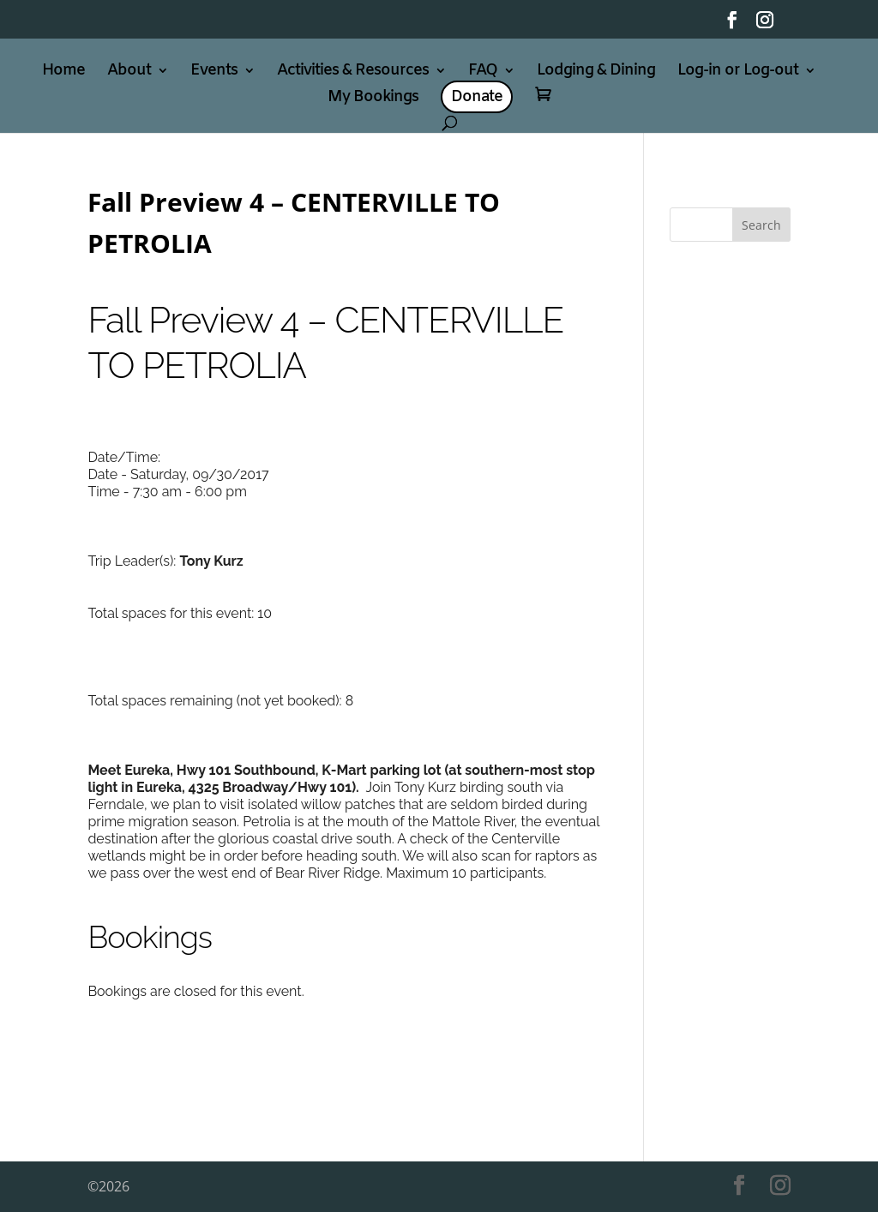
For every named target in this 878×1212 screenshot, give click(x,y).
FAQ (482, 72)
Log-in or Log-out (737, 72)
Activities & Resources (353, 72)
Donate (476, 97)
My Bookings (373, 99)
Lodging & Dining (596, 72)
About (129, 72)
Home (63, 72)
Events (214, 72)
